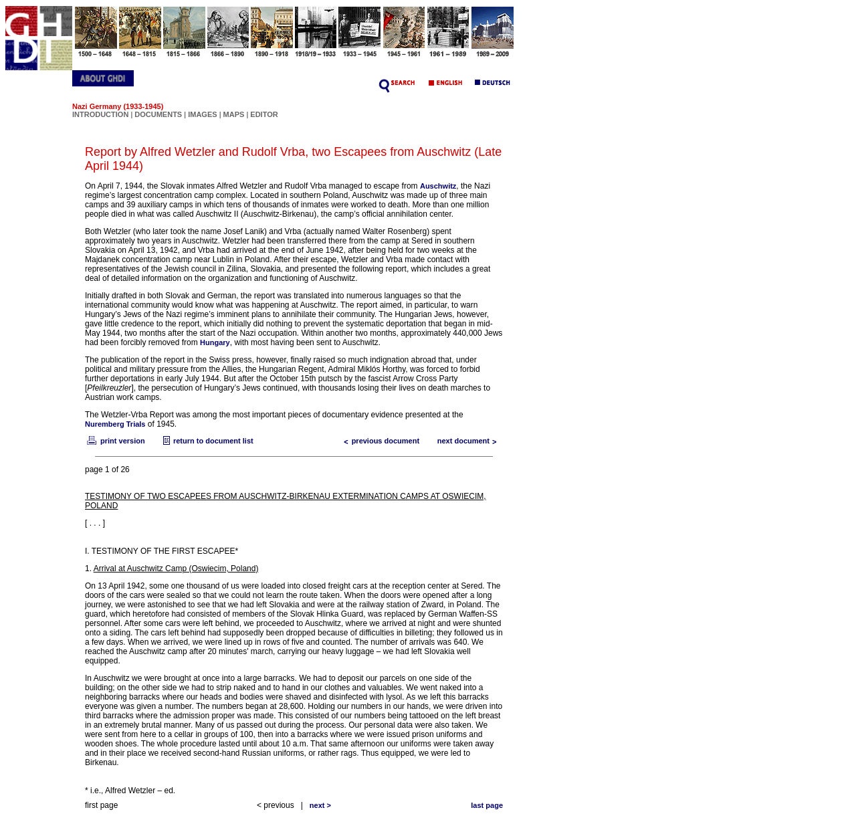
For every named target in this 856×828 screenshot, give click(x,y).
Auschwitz (438, 186)
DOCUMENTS (158, 114)
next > (320, 805)
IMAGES (202, 114)
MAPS (234, 114)
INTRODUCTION (100, 114)
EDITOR (264, 114)
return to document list (206, 441)
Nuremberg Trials (115, 424)
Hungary (215, 342)
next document (470, 441)
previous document (378, 441)
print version (115, 441)
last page (487, 805)
